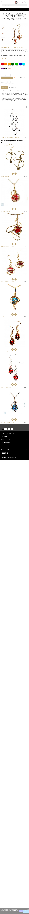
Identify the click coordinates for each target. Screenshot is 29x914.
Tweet (9, 82)
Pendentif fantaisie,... (6, 211)
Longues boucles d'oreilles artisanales (10, 137)
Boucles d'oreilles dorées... (7, 352)
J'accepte (20, 911)
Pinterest (12, 82)
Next (27, 107)
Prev (26, 107)
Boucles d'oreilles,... (6, 387)
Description (4, 87)
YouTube (3, 453)
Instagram (7, 453)
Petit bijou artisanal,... (6, 316)
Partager (6, 82)
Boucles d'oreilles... (5, 176)
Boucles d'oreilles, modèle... (8, 281)
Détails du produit (13, 87)
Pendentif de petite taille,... (7, 422)
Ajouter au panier (7, 77)
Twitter (2, 453)
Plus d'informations (25, 911)
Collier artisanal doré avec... (8, 246)
